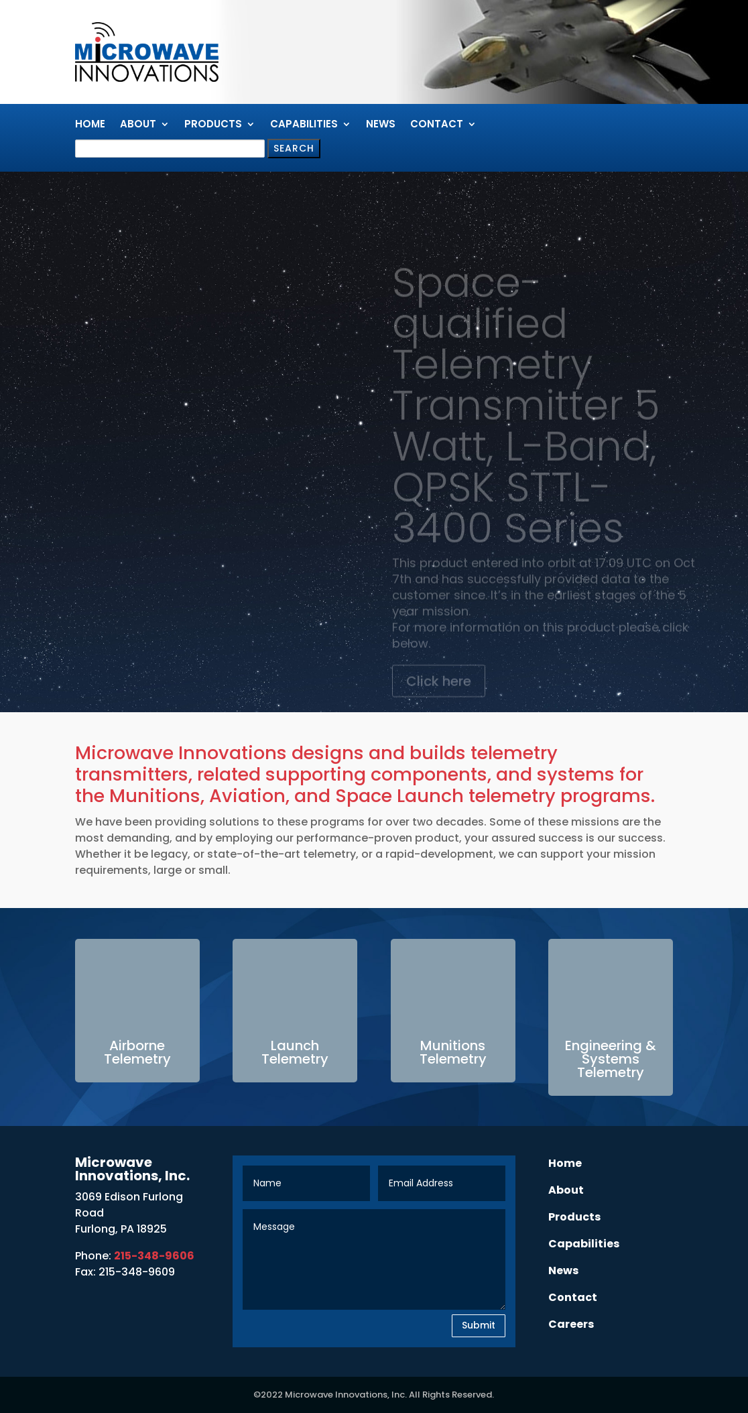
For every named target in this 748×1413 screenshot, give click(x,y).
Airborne (137, 1045)
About (138, 125)
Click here (438, 696)
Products (213, 125)
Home (90, 125)
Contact (436, 125)
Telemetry (137, 1059)
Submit (478, 1325)
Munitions (452, 1045)
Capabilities (304, 125)
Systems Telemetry (610, 1066)
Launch (295, 1045)
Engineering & (610, 1045)
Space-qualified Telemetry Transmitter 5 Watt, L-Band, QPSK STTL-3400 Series (526, 420)
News (380, 125)
